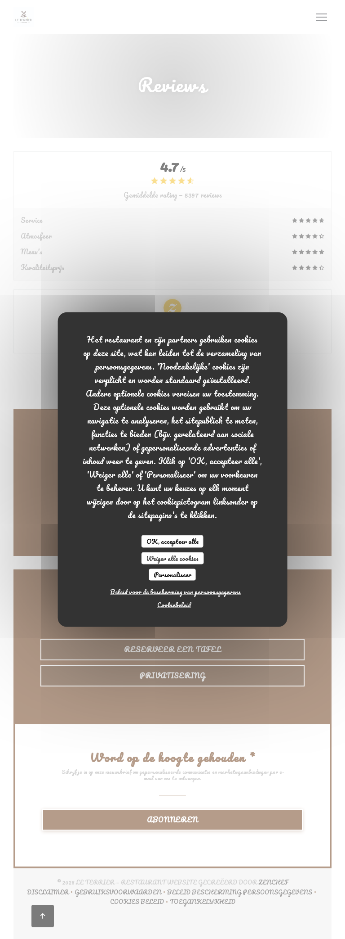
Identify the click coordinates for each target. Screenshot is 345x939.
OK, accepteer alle (172, 541)
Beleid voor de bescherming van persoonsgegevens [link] (175, 591)
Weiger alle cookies (172, 558)
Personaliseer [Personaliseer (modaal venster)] (172, 574)
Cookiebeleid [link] (174, 604)
